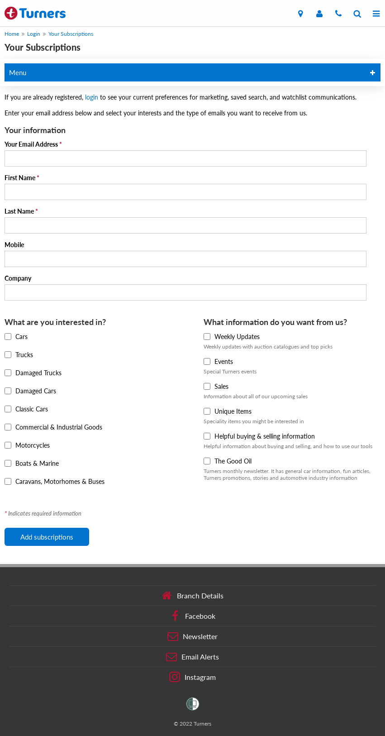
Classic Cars (26, 409)
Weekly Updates (232, 336)
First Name (22, 178)
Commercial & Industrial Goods (53, 427)
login (92, 97)
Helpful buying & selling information (259, 436)
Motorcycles (27, 445)
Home (12, 33)
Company (18, 278)
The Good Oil (228, 461)
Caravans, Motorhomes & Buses (55, 481)
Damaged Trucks (33, 373)
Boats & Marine (32, 463)
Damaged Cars (30, 391)
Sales (216, 386)
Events (218, 361)
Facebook (192, 616)
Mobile (14, 245)
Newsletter (192, 636)
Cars (16, 336)
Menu (17, 72)
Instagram (192, 677)
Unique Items (228, 411)
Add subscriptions (46, 537)
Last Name (21, 211)
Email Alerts (192, 656)
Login (33, 33)
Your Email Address (33, 144)
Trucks (19, 354)
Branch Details (192, 595)
